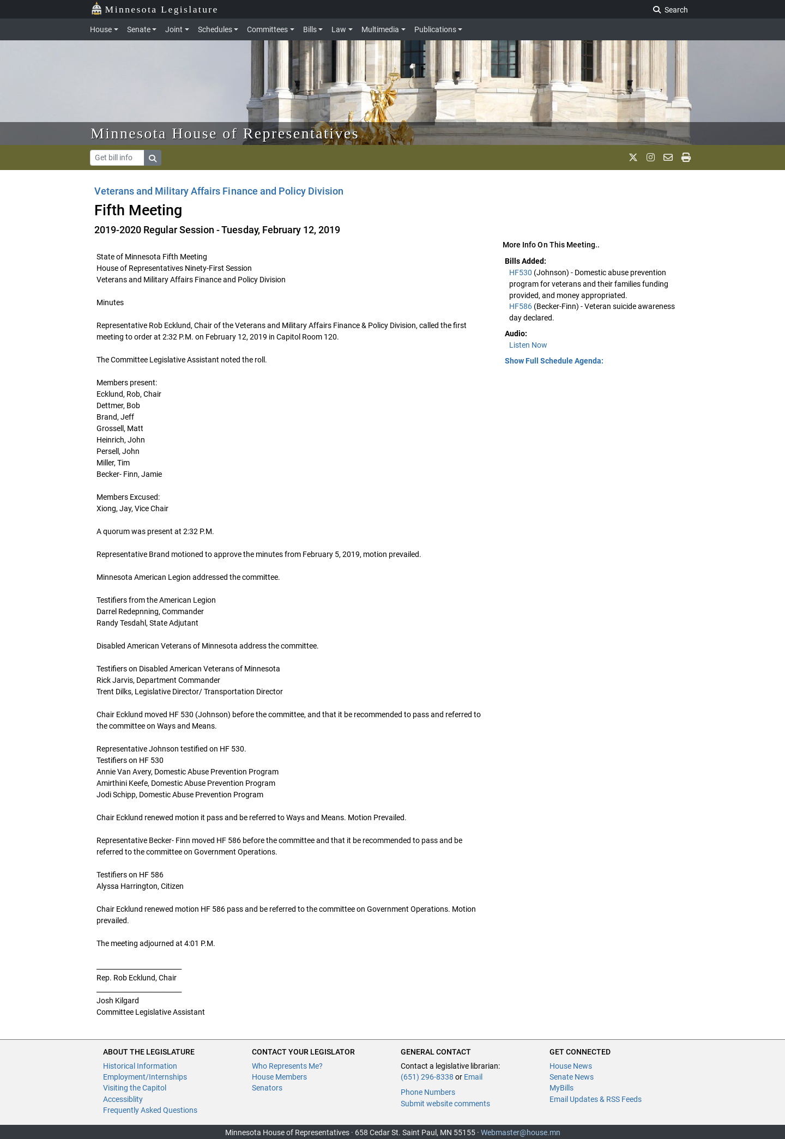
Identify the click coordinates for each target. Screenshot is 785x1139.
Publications (435, 29)
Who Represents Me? (287, 1066)
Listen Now (528, 345)
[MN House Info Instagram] (650, 157)
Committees (267, 29)
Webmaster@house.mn (520, 1132)
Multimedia (380, 29)
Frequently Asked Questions (150, 1110)
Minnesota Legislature (154, 8)
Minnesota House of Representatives (224, 133)
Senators (267, 1087)
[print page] (686, 157)
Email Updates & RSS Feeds (596, 1099)
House (101, 29)
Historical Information (140, 1066)
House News (571, 1066)
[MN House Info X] (633, 157)
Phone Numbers (428, 1092)
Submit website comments (445, 1103)
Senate (138, 29)
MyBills (561, 1087)
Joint (174, 29)
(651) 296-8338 (427, 1077)
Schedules (215, 29)
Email (473, 1077)
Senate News (572, 1077)
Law (338, 29)
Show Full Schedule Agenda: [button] (554, 360)
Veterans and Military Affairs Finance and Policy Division (218, 191)
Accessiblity (123, 1099)
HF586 (521, 306)
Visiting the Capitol (134, 1087)
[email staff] (668, 157)
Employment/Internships (145, 1077)
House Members (279, 1077)
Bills (310, 29)
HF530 (521, 272)
